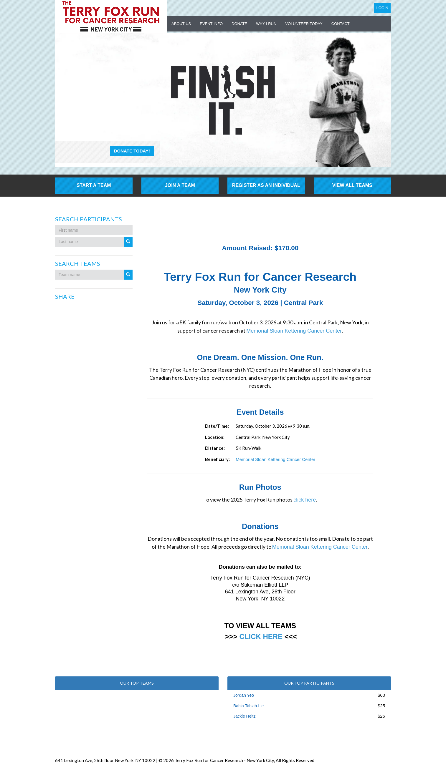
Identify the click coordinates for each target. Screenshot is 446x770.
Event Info (211, 23)
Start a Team (94, 185)
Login (382, 8)
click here (304, 500)
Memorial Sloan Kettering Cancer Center (294, 331)
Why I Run (266, 23)
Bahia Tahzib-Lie (248, 705)
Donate (239, 23)
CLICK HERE (261, 636)
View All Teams (352, 185)
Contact (340, 23)
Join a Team (180, 185)
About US (181, 23)
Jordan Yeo (243, 695)
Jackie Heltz (244, 716)
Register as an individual (266, 185)
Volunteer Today (303, 23)
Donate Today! (132, 150)
